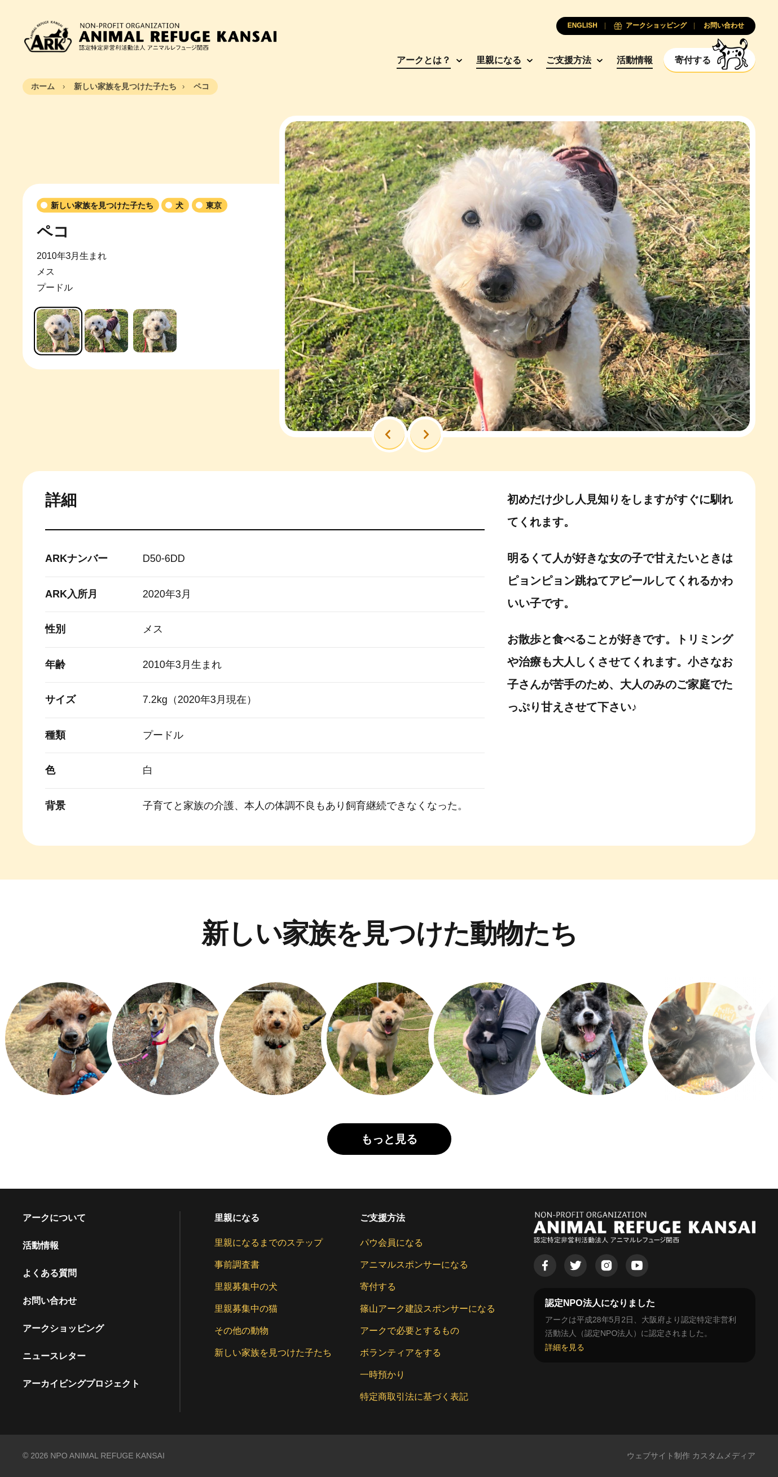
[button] (389, 434)
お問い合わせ (50, 1300)
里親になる (498, 60)
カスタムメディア (723, 1455)
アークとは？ (424, 60)
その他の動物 (241, 1330)
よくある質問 (50, 1273)
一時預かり (382, 1374)
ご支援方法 (568, 60)
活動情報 (635, 60)
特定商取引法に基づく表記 (414, 1396)
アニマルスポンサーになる (414, 1264)
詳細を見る (564, 1347)
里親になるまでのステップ (268, 1242)
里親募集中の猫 (246, 1308)
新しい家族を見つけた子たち (273, 1352)
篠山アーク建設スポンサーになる (427, 1308)
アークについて (54, 1218)
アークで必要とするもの (409, 1330)
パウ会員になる (391, 1242)
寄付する (378, 1286)
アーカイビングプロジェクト (81, 1383)
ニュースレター (54, 1356)
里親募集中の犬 (246, 1286)
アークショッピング (63, 1328)
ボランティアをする (400, 1352)
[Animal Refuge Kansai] (149, 36)
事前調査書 (237, 1264)
